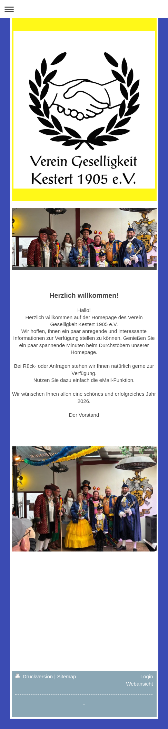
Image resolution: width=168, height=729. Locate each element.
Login (146, 676)
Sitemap (66, 676)
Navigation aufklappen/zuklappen (84, 9)
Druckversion (35, 676)
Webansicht (139, 684)
